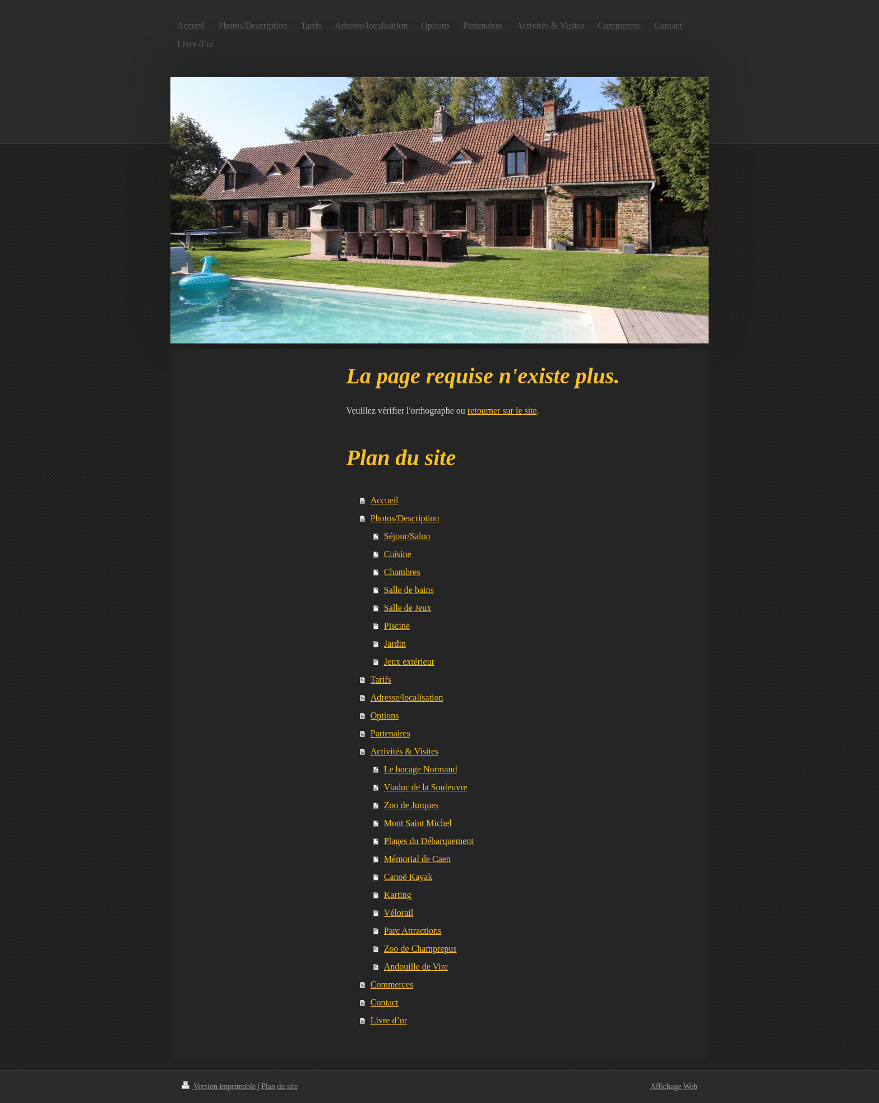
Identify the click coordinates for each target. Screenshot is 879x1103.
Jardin (395, 643)
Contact (385, 1002)
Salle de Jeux (407, 608)
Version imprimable (220, 1086)
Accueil (385, 500)
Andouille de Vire (416, 966)
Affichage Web (673, 1086)
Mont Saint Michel (418, 823)
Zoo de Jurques (411, 805)
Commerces (392, 984)
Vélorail (398, 912)
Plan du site (279, 1086)
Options (385, 715)
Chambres (402, 572)
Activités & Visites (404, 751)
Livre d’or (389, 1020)
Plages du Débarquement (429, 841)
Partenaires (390, 733)
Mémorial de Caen (417, 859)
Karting (397, 895)
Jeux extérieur (409, 661)
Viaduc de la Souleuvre (426, 787)
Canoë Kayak (408, 877)
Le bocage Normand (420, 769)
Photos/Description (405, 518)
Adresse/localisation (407, 697)
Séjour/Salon (407, 536)
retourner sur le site (502, 410)
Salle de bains (409, 590)
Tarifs (381, 679)
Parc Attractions (413, 930)
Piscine (397, 626)
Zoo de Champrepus (420, 948)
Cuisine (397, 554)
